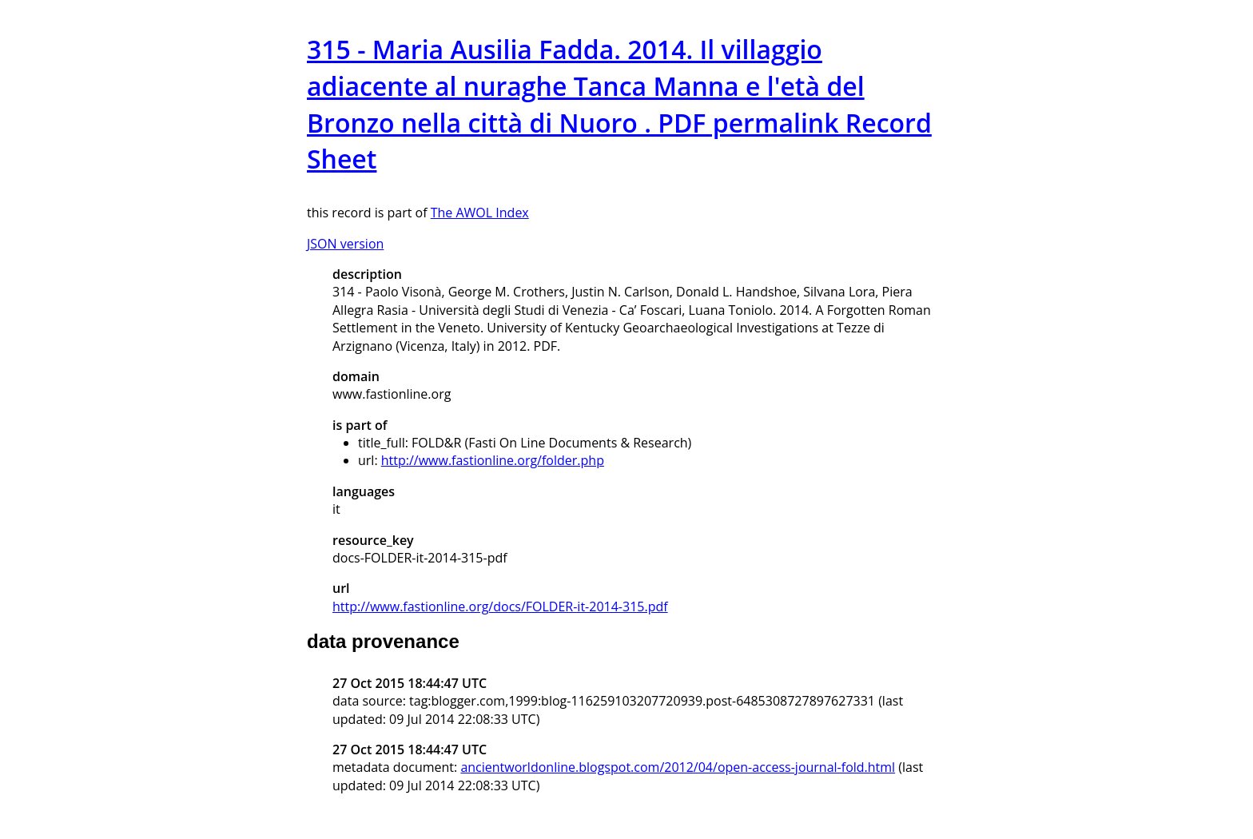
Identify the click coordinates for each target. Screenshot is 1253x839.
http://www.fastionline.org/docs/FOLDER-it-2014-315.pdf (500, 606)
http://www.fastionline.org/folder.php (492, 460)
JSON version (345, 243)
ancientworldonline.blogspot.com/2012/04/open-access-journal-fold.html (677, 767)
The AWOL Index (480, 212)
